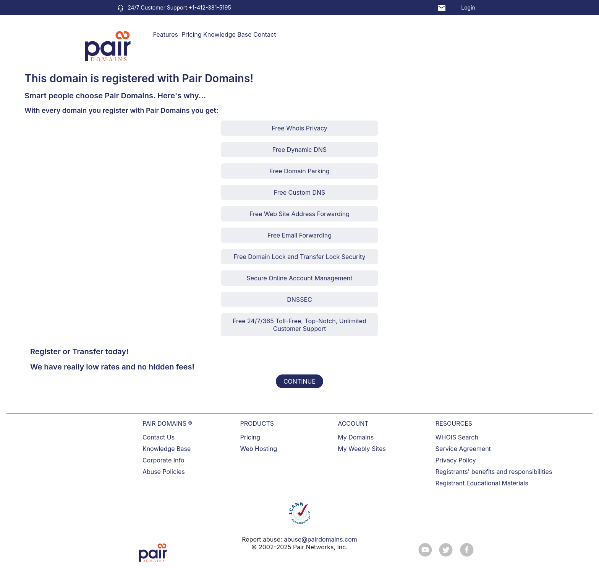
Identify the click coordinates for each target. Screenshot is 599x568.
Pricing (191, 34)
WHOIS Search (456, 437)
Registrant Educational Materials (481, 483)
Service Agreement (463, 448)
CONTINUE (299, 381)
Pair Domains (216, 78)
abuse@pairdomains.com (320, 539)
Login (468, 7)
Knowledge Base (227, 34)
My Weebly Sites (362, 448)
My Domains (356, 437)
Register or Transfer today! (79, 351)
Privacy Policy (455, 460)
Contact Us (158, 437)
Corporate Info (163, 460)
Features (165, 34)
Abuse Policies (163, 471)
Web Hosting (258, 448)
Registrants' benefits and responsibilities (493, 471)
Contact (264, 34)
